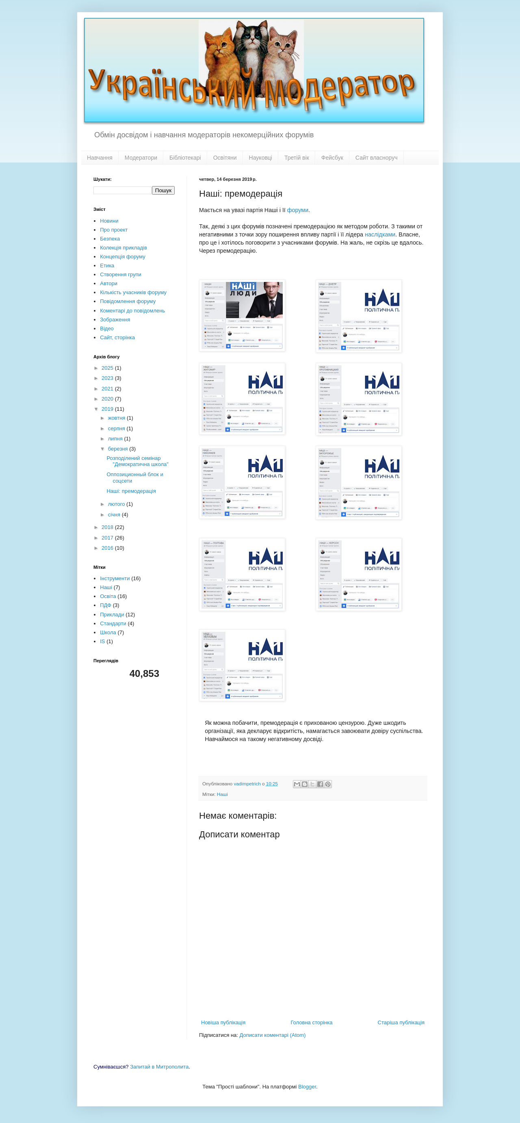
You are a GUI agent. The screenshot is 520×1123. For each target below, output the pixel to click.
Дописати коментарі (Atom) (273, 1035)
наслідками (380, 234)
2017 (108, 538)
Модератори (141, 157)
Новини (109, 221)
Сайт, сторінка (117, 337)
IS (102, 641)
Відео (107, 328)
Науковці (260, 157)
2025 (108, 368)
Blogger (307, 1087)
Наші (222, 794)
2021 (108, 389)
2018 (108, 527)
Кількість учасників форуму (133, 292)
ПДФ (105, 605)
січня (115, 515)
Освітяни (225, 157)
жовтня (117, 418)
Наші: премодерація (131, 491)
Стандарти (113, 623)
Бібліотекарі (185, 157)
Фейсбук (332, 157)
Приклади (112, 614)
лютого (117, 504)
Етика (107, 265)
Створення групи (120, 274)
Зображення (115, 320)
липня (116, 439)
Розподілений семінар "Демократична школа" (137, 461)
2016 (108, 548)
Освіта (108, 596)
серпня (117, 428)
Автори (108, 283)
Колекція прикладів (123, 248)
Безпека (110, 239)
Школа (108, 632)
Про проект (114, 230)
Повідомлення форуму (128, 301)
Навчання (100, 157)
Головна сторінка (311, 1022)
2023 (108, 378)
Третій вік (296, 157)
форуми (297, 210)
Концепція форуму (122, 257)
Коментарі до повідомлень (132, 311)
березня (119, 449)
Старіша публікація (401, 1022)
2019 (108, 409)
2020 (108, 399)
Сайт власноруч (376, 157)
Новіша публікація (223, 1022)
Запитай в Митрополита (159, 1067)
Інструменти (115, 578)
